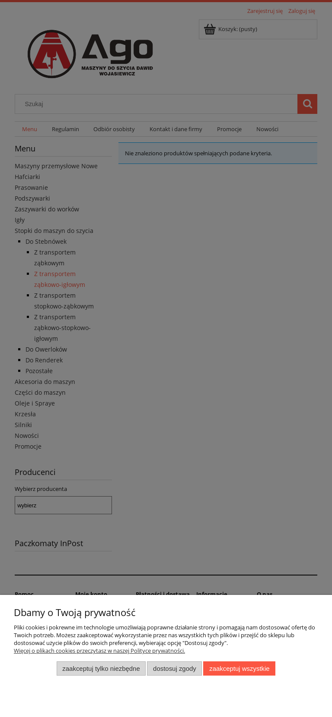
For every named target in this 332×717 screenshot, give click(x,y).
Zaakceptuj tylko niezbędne (101, 668)
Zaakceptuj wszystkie (239, 668)
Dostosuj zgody (174, 668)
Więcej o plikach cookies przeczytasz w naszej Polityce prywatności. (99, 650)
